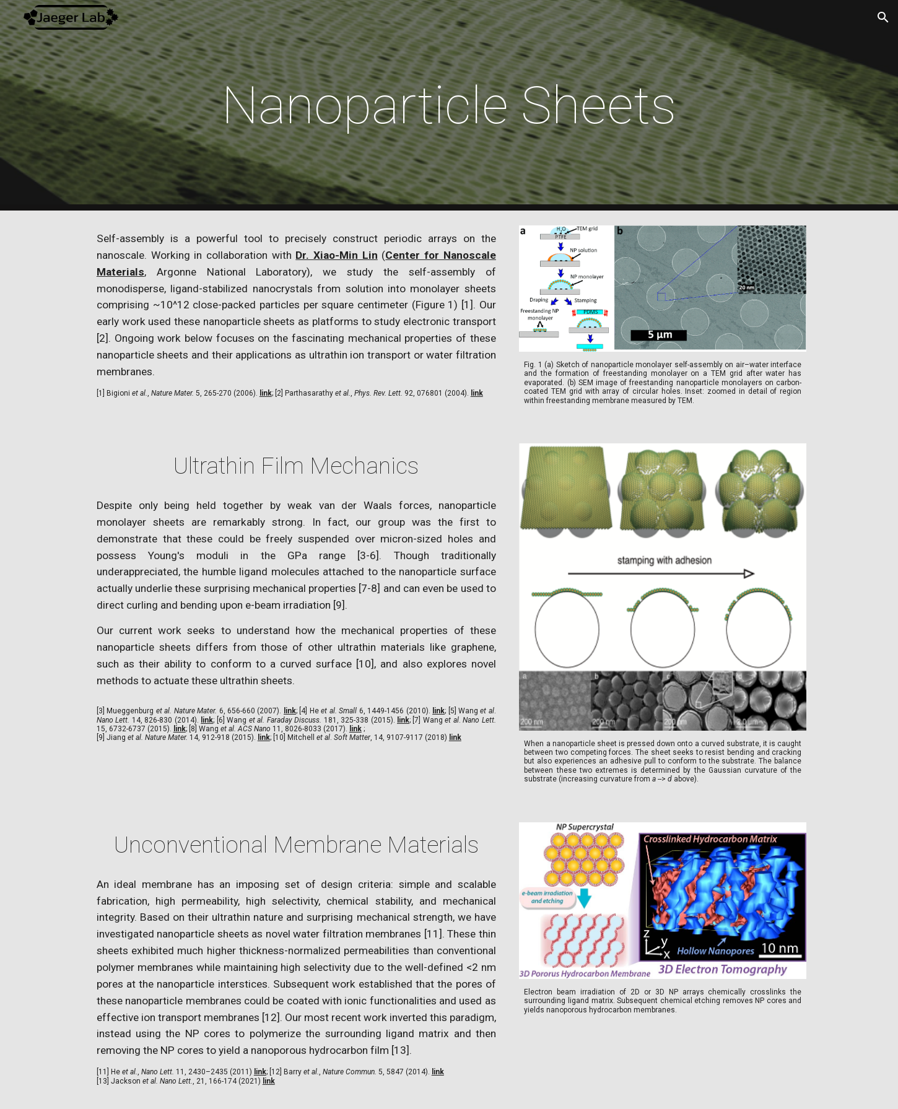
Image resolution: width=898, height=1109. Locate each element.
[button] (883, 17)
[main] (449, 105)
